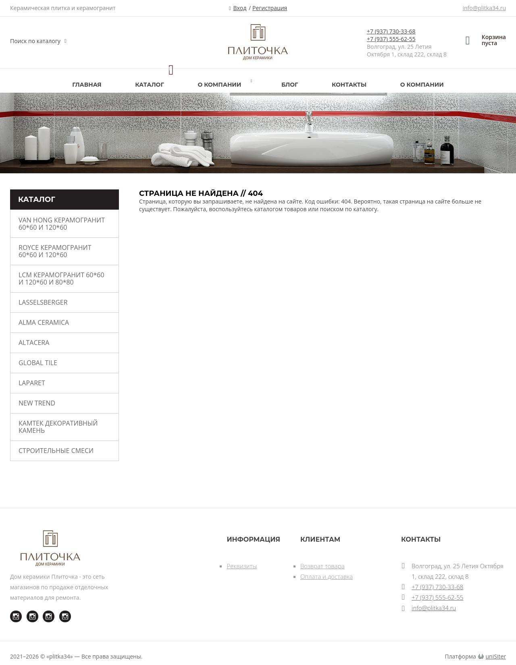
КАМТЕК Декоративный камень (58, 427)
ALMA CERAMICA (44, 322)
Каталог (149, 84)
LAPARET (32, 382)
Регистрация (269, 8)
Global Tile (38, 362)
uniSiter (496, 656)
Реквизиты (242, 566)
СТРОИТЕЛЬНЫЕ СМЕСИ (56, 450)
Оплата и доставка (326, 576)
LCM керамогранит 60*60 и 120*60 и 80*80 (61, 278)
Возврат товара (322, 566)
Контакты (349, 84)
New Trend (37, 403)
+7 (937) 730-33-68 (391, 31)
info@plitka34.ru (484, 8)
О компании (219, 84)
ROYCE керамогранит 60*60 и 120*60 (55, 251)
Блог (289, 84)
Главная (86, 84)
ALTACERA (34, 342)
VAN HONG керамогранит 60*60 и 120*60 (62, 224)
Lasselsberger (43, 302)
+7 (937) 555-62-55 (391, 39)
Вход (239, 8)
